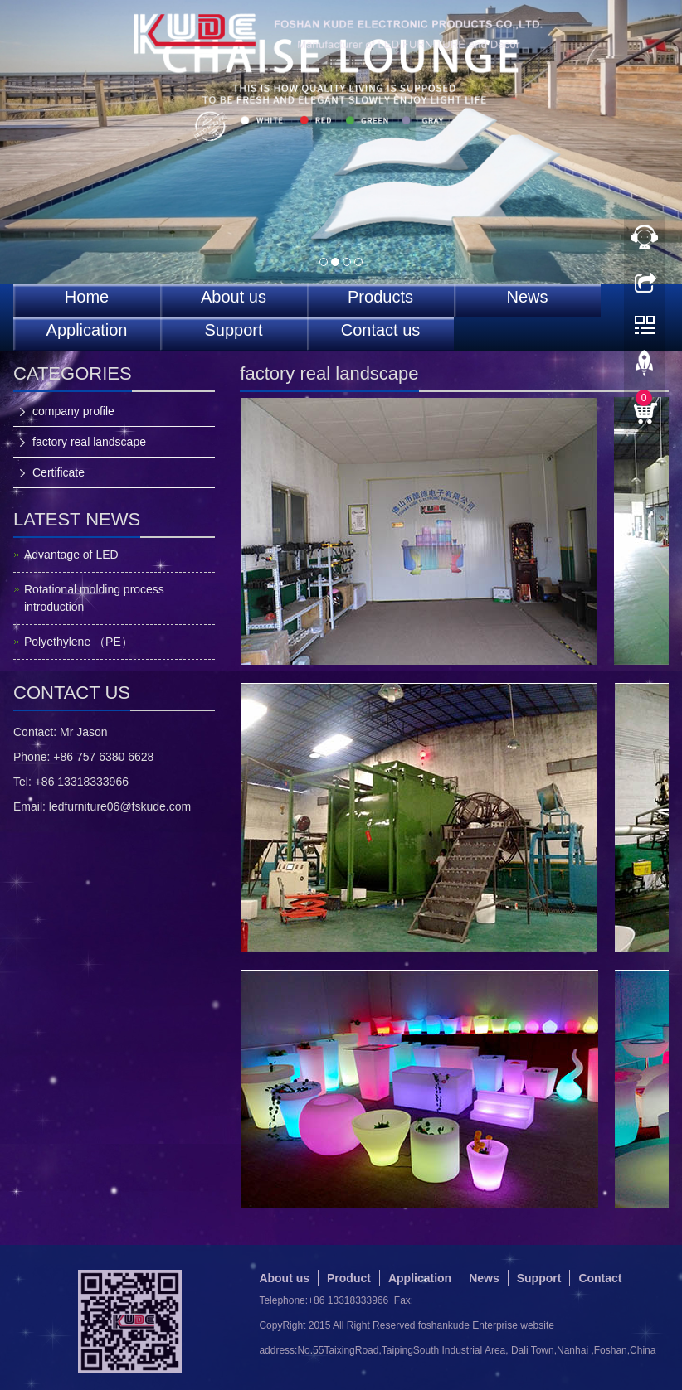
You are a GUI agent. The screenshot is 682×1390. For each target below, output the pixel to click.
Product (349, 1278)
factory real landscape (89, 441)
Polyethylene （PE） (78, 641)
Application (87, 330)
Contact (599, 1278)
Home (87, 297)
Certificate (58, 472)
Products (380, 297)
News (527, 297)
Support (233, 330)
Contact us (381, 330)
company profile (73, 411)
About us (233, 297)
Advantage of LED (71, 554)
